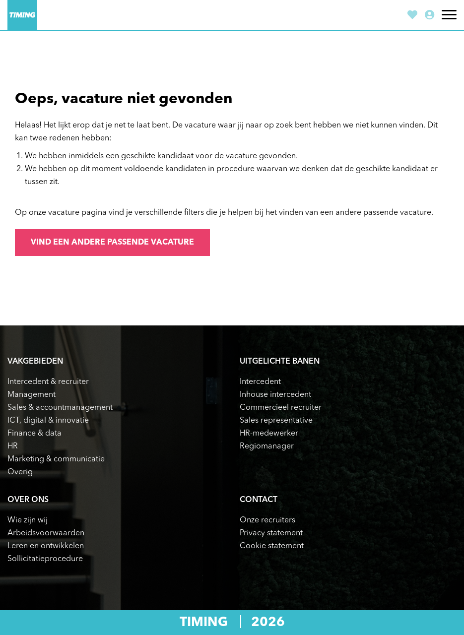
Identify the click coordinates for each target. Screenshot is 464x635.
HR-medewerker (269, 434)
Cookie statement (272, 546)
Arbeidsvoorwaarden (45, 533)
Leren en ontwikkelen (45, 546)
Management (31, 395)
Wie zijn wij (27, 520)
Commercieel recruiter (281, 408)
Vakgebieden (35, 362)
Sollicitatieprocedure (45, 559)
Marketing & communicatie (56, 459)
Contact (258, 500)
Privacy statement (271, 533)
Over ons (28, 500)
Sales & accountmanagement (60, 408)
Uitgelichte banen (280, 362)
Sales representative (276, 421)
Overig (20, 472)
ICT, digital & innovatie (48, 421)
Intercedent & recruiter (48, 382)
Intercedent (260, 382)
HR (12, 446)
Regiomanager (267, 446)
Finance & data (34, 434)
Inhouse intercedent (275, 395)
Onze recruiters (267, 520)
